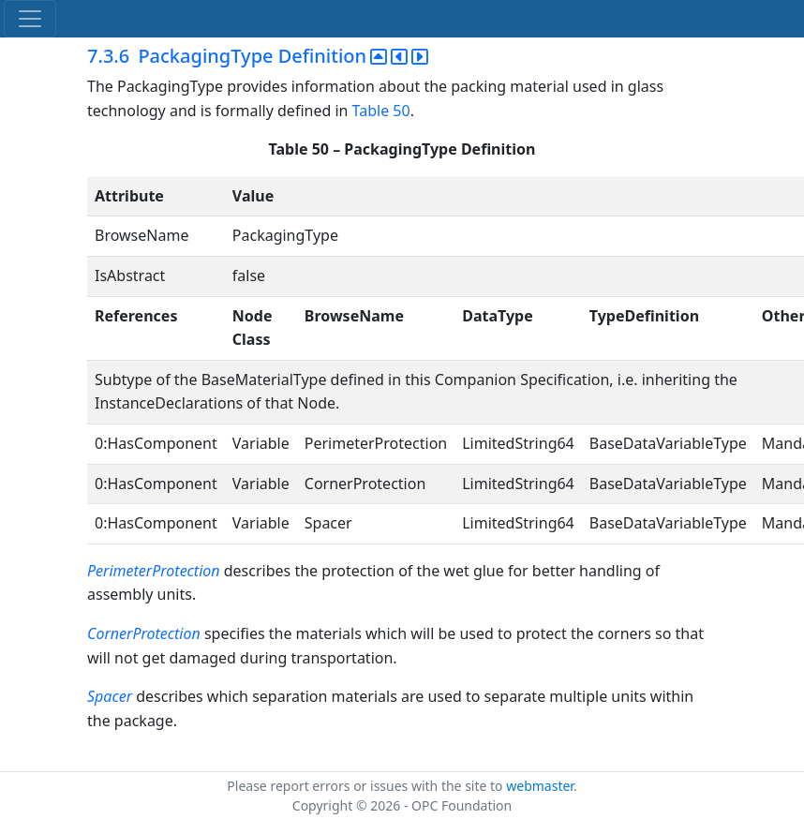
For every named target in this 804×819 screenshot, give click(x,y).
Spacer (109, 696)
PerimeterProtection (153, 570)
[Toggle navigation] (30, 18)
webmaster (539, 786)
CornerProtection (144, 633)
